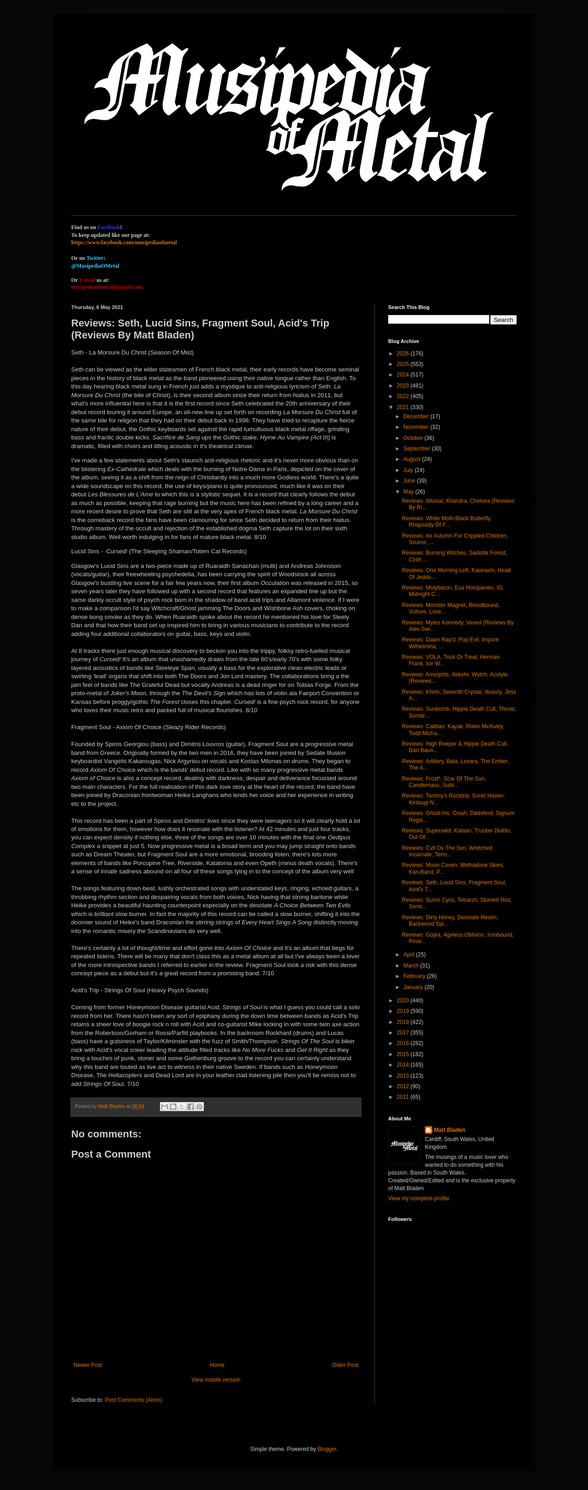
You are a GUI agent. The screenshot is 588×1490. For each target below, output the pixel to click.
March (411, 965)
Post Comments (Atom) (133, 1400)
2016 (404, 1043)
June (410, 481)
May (409, 492)
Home (217, 1365)
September (417, 448)
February (415, 976)
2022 (404, 396)
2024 (404, 374)
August (412, 459)
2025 (404, 364)
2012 (404, 1086)
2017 (404, 1032)
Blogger (326, 1449)
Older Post (345, 1365)
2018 (404, 1022)
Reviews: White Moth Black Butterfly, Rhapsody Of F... (447, 521)
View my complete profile (418, 1198)
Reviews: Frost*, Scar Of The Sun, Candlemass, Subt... (444, 782)
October (413, 438)
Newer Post (88, 1365)
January (413, 987)
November (416, 427)
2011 (404, 1097)
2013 (404, 1076)
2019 (404, 1011)
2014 (404, 1065)
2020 (404, 1000)
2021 (404, 407)
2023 (404, 385)
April (409, 954)
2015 (404, 1054)
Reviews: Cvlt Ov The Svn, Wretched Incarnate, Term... (447, 851)
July (409, 470)
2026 (404, 353)
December (416, 416)
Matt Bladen (449, 1130)
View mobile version (216, 1380)
